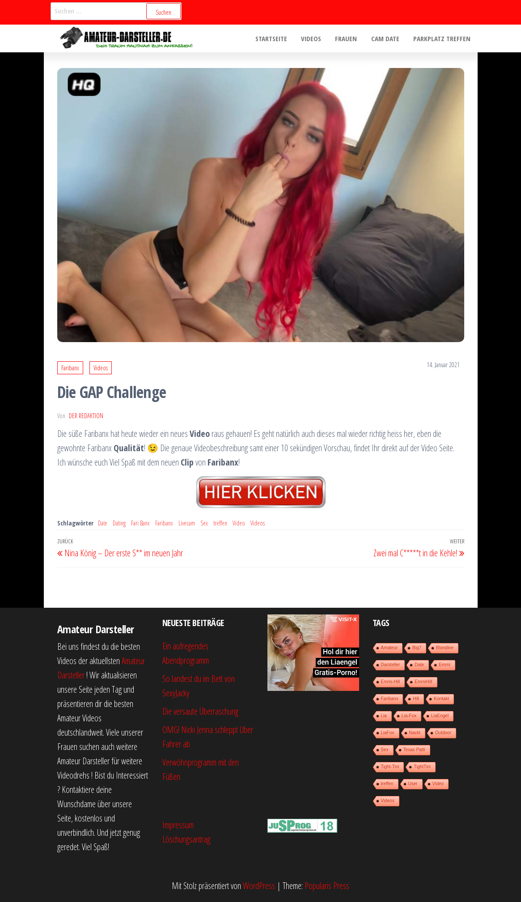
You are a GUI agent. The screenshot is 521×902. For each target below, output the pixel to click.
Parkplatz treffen (442, 38)
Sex (204, 523)
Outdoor (443, 732)
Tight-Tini (390, 766)
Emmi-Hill (390, 681)
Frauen (348, 38)
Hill (416, 698)
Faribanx (70, 368)
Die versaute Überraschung (200, 711)
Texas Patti (414, 749)
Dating (119, 523)
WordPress (259, 886)
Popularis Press (327, 886)
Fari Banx (140, 523)
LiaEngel (440, 715)
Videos (313, 38)
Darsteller (390, 664)
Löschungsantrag (186, 839)
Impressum (178, 825)
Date (102, 523)
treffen (220, 523)
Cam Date (386, 38)
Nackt (415, 732)
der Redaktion (86, 415)
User (413, 783)
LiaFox (387, 732)
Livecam (186, 523)
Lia (384, 715)
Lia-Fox (409, 715)
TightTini (422, 766)
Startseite (274, 38)
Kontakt (441, 698)
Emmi (444, 664)
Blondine (444, 647)
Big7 (416, 647)
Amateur (389, 647)
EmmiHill (423, 681)
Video (239, 523)
